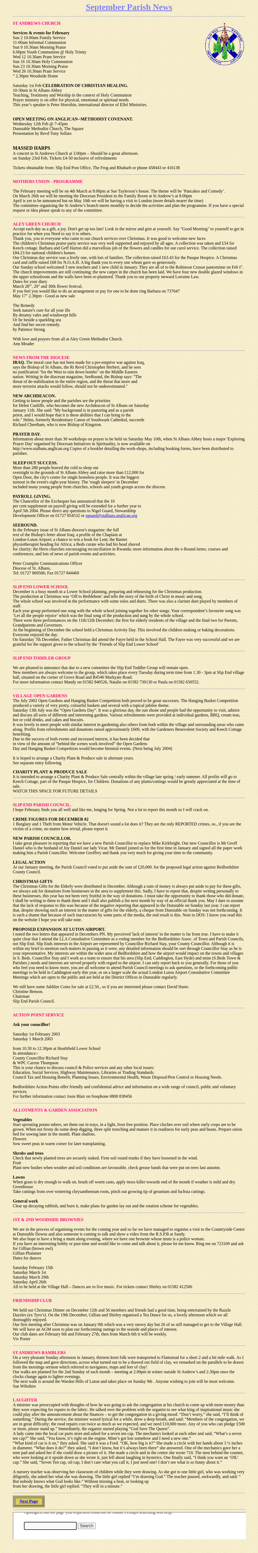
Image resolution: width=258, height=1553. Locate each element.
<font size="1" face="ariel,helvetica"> (129, 1526)
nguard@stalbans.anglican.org (111, 515)
